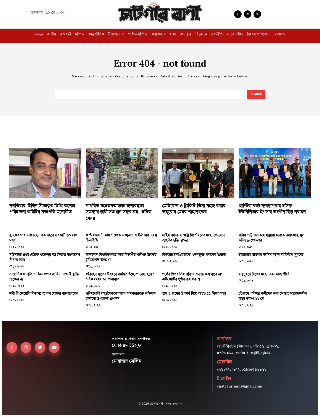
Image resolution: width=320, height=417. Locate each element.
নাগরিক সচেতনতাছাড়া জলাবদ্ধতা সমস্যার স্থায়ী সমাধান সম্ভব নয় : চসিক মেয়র (118, 212)
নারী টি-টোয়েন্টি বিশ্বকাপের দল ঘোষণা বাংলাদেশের (43, 293)
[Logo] (160, 12)
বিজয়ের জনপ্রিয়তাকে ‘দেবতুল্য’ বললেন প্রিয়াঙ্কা (194, 254)
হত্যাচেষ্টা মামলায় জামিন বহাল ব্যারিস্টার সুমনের (271, 254)
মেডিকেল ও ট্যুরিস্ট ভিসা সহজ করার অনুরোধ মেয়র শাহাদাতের (193, 209)
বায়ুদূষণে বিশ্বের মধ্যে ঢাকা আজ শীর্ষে (264, 274)
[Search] (256, 94)
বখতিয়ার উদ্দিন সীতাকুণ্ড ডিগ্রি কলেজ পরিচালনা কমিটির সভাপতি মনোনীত (42, 209)
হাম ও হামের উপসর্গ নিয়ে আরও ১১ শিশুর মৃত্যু (194, 293)
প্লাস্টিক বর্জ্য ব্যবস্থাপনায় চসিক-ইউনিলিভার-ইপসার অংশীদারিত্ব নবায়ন (272, 209)
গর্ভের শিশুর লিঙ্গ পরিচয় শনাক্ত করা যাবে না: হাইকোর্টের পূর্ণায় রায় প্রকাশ (192, 277)
